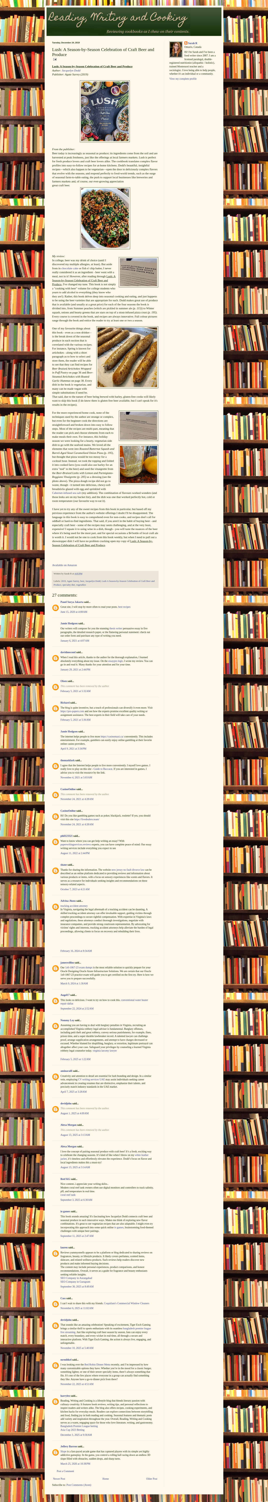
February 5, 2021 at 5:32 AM (75, 691)
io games (65, 1211)
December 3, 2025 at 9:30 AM (76, 1435)
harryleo (65, 1395)
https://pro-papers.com (72, 711)
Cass (63, 1298)
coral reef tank (68, 1194)
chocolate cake (69, 268)
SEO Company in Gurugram (75, 1281)
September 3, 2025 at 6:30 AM (76, 1200)
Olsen (63, 681)
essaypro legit (115, 661)
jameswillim (67, 962)
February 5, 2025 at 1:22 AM (75, 1059)
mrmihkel (65, 1359)
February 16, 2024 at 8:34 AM (76, 951)
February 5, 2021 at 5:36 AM (75, 719)
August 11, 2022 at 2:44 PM (75, 853)
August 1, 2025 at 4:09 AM (74, 1113)
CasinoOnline (68, 789)
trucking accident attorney (74, 906)
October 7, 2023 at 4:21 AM (75, 889)
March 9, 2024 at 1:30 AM (74, 983)
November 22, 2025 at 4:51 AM (76, 1384)
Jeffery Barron (68, 1446)
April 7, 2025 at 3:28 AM (73, 1091)
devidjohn (66, 1103)
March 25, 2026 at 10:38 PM (75, 1463)
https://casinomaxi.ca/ (112, 736)
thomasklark (67, 760)
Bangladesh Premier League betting (79, 1426)
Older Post (151, 1478)
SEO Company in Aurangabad (76, 1278)
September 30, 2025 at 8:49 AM (77, 1286)
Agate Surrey (73, 581)
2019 (63, 581)
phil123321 (66, 836)
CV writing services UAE (91, 1079)
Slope (63, 1451)
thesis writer (115, 628)
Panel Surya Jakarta (71, 602)
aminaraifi (66, 1071)
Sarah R (192, 43)
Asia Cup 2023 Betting (72, 1430)
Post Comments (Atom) (78, 1485)
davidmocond (68, 652)
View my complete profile (183, 78)
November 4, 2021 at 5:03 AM (76, 777)
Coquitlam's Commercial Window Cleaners (126, 1303)
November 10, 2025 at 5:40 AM (76, 1348)
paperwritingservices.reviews (75, 844)
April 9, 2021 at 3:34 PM (73, 748)
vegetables (81, 585)
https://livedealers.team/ (86, 819)
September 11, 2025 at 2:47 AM (76, 1236)
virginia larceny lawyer (105, 1050)
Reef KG (65, 1179)
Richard (65, 702)
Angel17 (65, 995)
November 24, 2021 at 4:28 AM (76, 799)
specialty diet (69, 585)
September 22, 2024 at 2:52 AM (77, 1008)
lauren (64, 1247)
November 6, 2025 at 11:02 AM (76, 1308)
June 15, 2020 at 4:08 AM (73, 612)
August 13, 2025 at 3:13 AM (75, 1135)
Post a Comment (65, 1471)
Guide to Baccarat (102, 769)
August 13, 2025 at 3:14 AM (75, 1167)
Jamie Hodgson (69, 623)
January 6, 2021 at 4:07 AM (74, 640)
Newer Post (59, 1478)
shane (63, 864)
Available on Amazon (64, 565)
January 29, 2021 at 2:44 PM (75, 669)
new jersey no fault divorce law (127, 869)
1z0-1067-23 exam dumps (78, 967)
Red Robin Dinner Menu (97, 1364)
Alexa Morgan (68, 1125)
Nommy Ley (67, 1020)
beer (82, 581)
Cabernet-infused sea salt (66, 492)
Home (106, 1478)
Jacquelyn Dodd (71, 70)
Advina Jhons (68, 900)
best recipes (124, 606)
